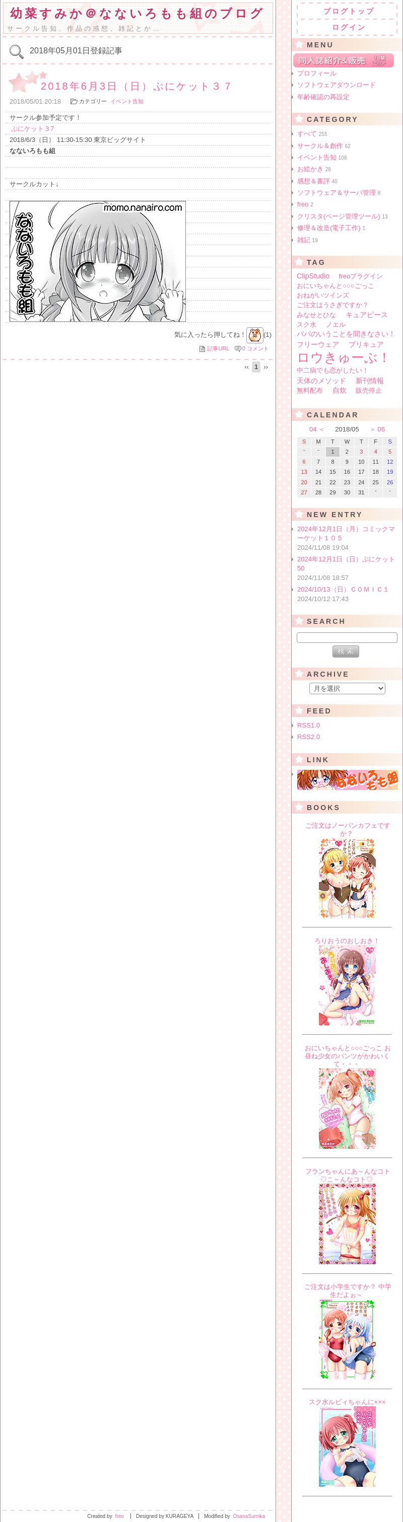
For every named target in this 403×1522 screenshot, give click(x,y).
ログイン (349, 27)
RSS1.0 (308, 725)
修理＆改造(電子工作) (331, 228)
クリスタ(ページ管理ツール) (342, 216)
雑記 (307, 240)
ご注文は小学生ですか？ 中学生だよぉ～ (347, 1290)
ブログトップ (349, 11)
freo (305, 204)
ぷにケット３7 (32, 128)
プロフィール (317, 73)
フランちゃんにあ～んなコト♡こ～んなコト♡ (347, 1175)
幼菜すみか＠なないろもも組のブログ (137, 13)
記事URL (218, 348)
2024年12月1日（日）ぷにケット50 (347, 569)
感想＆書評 (317, 181)
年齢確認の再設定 (323, 97)
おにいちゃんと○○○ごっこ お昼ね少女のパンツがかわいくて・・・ (348, 1056)
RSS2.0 (308, 737)
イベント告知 (127, 101)
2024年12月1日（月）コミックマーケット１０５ (347, 538)
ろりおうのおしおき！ (347, 941)
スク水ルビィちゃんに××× (347, 1402)
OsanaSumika (249, 1516)
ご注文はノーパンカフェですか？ (347, 829)
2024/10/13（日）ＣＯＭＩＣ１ (347, 595)
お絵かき (314, 169)
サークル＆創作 (324, 146)
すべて (312, 133)
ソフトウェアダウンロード (336, 85)
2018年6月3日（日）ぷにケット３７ (137, 86)
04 (313, 429)
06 (381, 429)
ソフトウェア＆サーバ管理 (338, 192)
